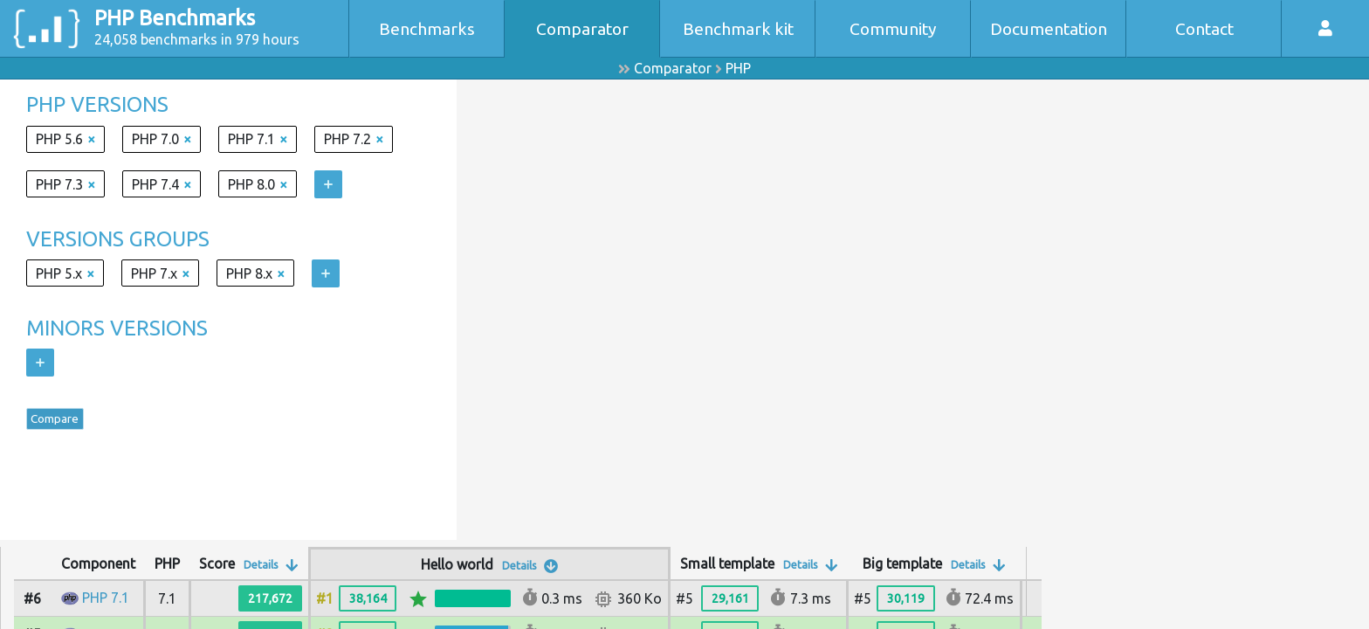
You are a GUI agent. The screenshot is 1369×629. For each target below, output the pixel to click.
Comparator (582, 28)
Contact (1204, 28)
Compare (66, 423)
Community (893, 28)
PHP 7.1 (105, 597)
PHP (738, 68)
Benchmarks (427, 28)
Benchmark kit (738, 28)
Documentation (1048, 28)
